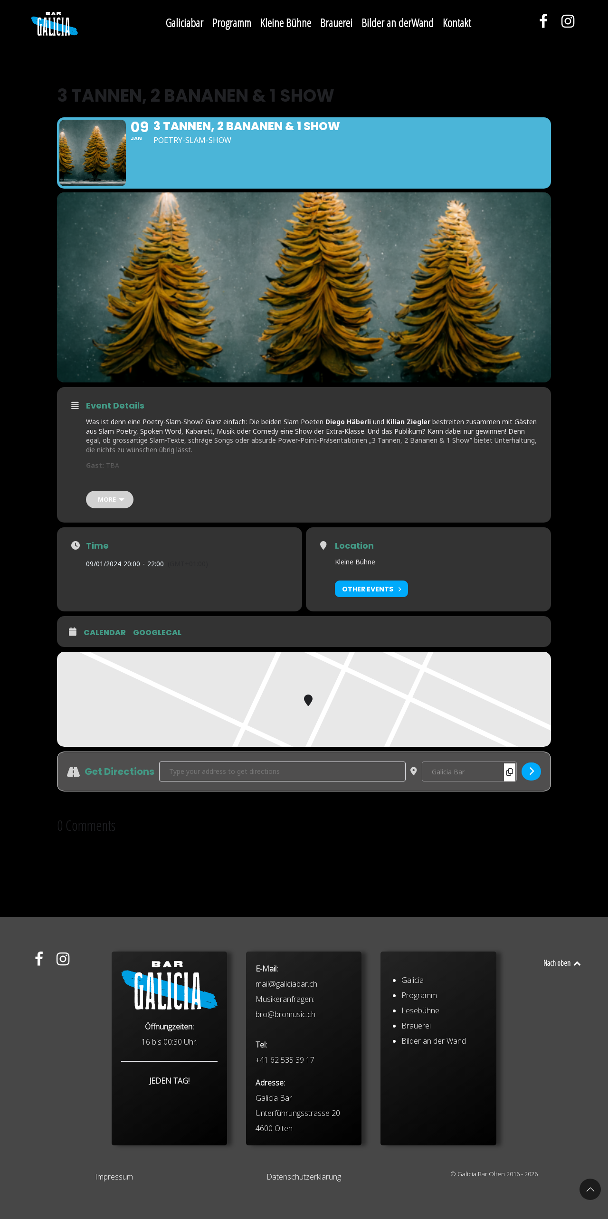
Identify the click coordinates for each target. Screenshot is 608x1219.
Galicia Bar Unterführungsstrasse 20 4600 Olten (298, 1167)
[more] (109, 499)
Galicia (412, 1034)
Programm (419, 1049)
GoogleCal (157, 633)
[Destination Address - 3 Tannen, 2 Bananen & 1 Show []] (469, 771)
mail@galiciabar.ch (286, 1038)
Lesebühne (420, 1064)
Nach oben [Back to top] (562, 963)
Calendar (105, 633)
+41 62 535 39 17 (285, 1114)
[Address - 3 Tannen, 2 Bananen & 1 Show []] (282, 771)
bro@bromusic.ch (285, 1068)
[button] (590, 1189)
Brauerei (416, 1080)
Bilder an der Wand (433, 1095)
